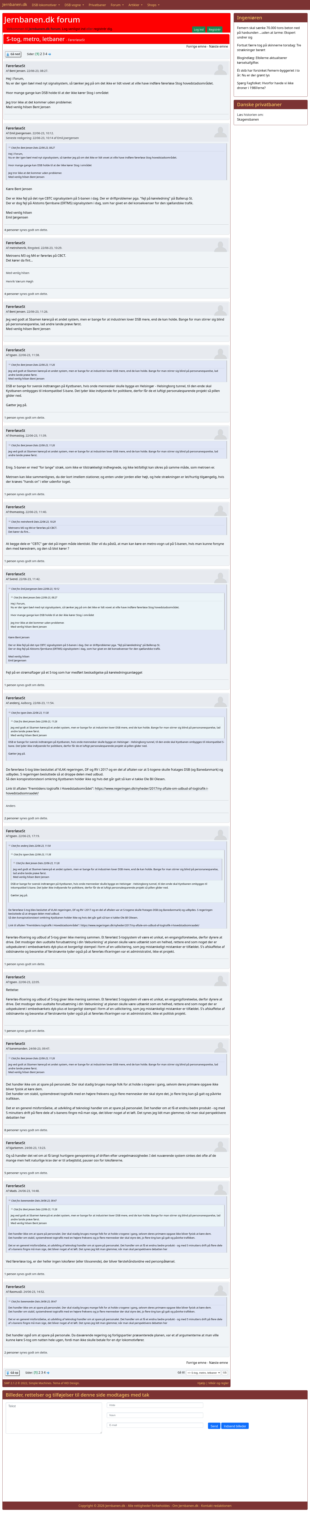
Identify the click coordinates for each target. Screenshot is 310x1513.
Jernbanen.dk (14, 4)
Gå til (181, 1372)
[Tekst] (54, 1418)
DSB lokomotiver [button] (45, 5)
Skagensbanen (248, 119)
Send (214, 1426)
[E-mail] (155, 1425)
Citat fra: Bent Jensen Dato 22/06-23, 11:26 (33, 364)
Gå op (14, 1372)
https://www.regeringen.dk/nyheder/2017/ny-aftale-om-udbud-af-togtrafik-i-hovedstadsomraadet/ (140, 925)
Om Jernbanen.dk (185, 1506)
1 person (10, 417)
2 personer (11, 818)
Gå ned (15, 54)
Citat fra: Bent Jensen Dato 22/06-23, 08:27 (33, 147)
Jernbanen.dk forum (42, 19)
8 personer (11, 1130)
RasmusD (15, 1292)
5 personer (11, 1173)
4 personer (11, 230)
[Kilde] (155, 1405)
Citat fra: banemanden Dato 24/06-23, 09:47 (34, 1200)
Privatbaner (97, 5)
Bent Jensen (17, 71)
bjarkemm (16, 1148)
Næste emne (218, 46)
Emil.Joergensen (20, 133)
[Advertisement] (155, 1470)
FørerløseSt (15, 65)
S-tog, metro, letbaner (36, 39)
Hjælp (201, 1383)
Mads (13, 1191)
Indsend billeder (235, 1426)
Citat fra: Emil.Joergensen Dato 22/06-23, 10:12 (35, 588)
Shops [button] (152, 5)
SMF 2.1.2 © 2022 (15, 1383)
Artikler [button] (134, 5)
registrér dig (103, 29)
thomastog (16, 435)
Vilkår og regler (218, 1383)
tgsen (13, 355)
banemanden (18, 1048)
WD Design (71, 1383)
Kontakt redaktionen (216, 1506)
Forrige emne (196, 46)
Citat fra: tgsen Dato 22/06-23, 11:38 (30, 712)
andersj (14, 703)
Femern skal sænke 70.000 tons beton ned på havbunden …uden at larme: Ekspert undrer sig (268, 32)
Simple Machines (40, 1383)
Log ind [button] (199, 29)
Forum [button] (116, 5)
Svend (13, 579)
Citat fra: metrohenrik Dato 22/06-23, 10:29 (33, 521)
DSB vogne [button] (73, 5)
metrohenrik (17, 248)
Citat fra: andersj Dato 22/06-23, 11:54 (31, 845)
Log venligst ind (74, 29)
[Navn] (155, 1415)
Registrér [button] (215, 29)
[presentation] (238, 1410)
